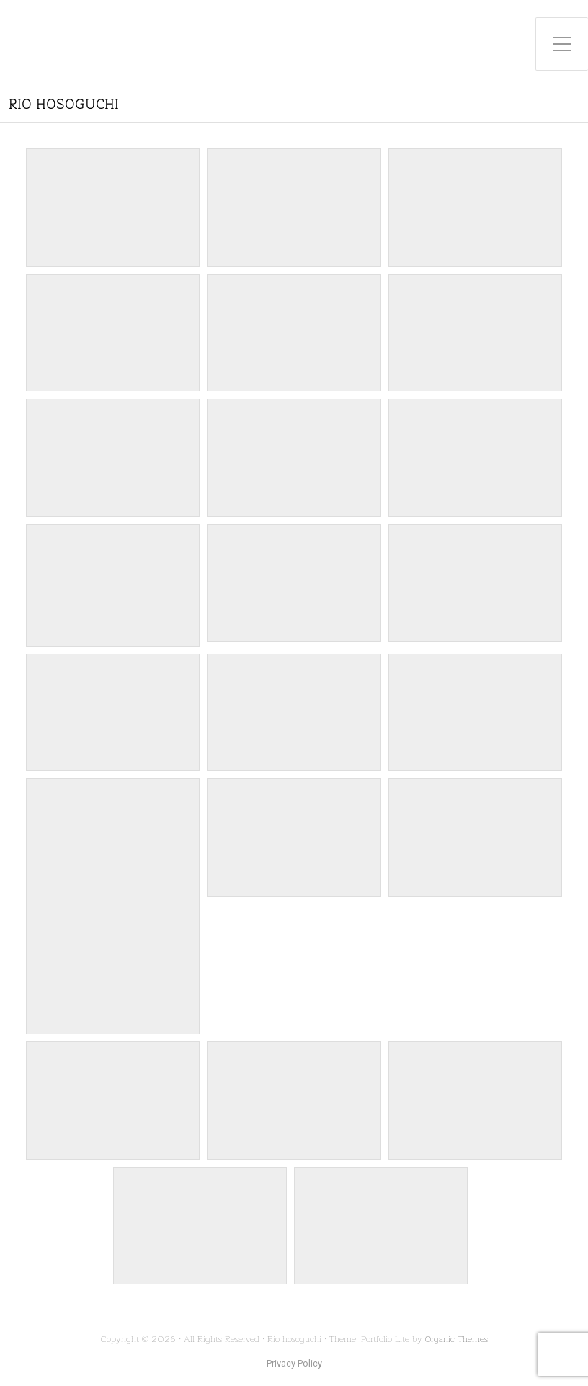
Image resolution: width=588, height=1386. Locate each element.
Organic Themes (456, 1338)
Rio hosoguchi (64, 105)
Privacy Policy (294, 1364)
